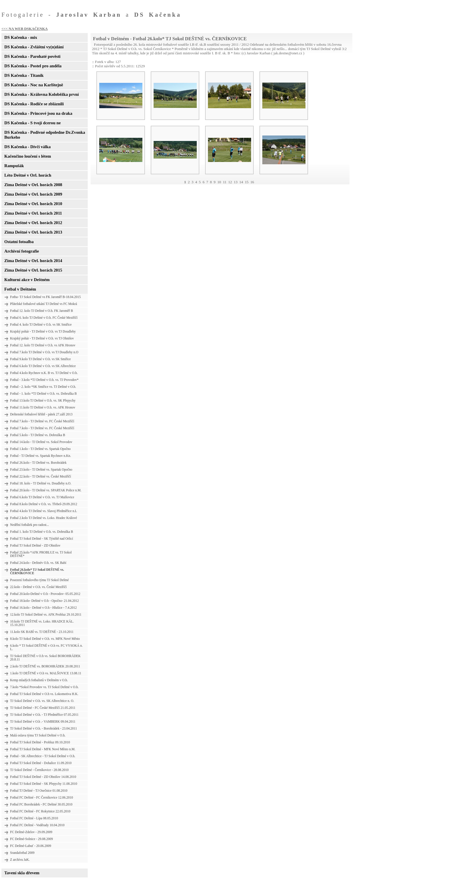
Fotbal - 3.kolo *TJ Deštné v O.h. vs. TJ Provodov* (44, 379)
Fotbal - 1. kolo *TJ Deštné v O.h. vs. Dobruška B (43, 393)
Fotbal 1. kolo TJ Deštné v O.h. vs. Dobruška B (41, 531)
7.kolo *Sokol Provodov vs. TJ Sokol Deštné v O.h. (44, 687)
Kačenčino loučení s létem (27, 156)
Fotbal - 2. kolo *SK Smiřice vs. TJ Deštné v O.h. (43, 386)
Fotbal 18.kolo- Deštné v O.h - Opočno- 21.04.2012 (44, 600)
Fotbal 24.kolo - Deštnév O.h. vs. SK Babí (38, 562)
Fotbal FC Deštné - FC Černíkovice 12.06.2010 (41, 797)
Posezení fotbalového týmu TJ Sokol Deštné (39, 580)
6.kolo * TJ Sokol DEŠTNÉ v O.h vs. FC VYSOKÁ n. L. (46, 647)
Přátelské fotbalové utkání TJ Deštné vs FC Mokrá (43, 304)
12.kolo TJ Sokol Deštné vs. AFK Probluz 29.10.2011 (45, 614)
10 (219, 182)
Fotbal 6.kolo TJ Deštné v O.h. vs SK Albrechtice (43, 366)
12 (230, 182)
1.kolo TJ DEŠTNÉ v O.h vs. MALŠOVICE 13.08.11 (45, 673)
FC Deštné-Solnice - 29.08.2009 (31, 839)
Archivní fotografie (21, 251)
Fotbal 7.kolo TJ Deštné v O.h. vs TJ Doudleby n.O (44, 352)
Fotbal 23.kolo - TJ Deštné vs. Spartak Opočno (41, 469)
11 (224, 182)
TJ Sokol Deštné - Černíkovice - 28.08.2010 (39, 770)
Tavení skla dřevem (21, 873)
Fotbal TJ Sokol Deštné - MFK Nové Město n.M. (42, 749)
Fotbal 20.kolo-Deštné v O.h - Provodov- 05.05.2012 (45, 593)
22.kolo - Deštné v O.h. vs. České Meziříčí (38, 587)
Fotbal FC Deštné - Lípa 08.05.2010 (34, 818)
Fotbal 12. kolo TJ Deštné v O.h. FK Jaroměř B (41, 310)
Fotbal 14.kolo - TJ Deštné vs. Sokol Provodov (41, 442)
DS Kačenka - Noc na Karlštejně (33, 85)
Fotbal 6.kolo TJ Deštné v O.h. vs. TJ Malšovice (42, 497)
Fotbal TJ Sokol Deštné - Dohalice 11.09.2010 (41, 763)
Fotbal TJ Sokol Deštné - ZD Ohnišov (35, 545)
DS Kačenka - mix (20, 37)
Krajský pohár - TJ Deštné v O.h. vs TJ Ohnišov (42, 338)
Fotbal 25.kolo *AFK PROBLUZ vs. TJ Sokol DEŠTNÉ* (41, 554)
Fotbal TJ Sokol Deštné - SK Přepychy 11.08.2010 (43, 783)
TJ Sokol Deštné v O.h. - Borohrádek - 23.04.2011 (43, 728)
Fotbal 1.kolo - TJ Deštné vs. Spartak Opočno (40, 449)
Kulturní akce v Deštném (26, 279)
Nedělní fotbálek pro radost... (29, 524)
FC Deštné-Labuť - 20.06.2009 (30, 846)
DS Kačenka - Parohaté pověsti (32, 56)
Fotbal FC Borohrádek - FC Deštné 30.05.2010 (41, 804)
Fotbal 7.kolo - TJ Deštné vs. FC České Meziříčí (42, 421)
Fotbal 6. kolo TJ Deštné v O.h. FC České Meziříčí (44, 317)
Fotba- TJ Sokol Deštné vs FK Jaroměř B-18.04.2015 (45, 297)
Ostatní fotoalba (19, 241)
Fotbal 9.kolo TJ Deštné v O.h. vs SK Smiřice (40, 359)
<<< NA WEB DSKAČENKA (24, 29)
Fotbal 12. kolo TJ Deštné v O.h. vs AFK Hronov (42, 345)
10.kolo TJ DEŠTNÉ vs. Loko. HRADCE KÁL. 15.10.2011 (42, 623)
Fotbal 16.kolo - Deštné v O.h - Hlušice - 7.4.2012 (43, 607)
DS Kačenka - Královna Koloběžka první (41, 94)
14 (241, 182)
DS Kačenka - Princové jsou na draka (38, 113)
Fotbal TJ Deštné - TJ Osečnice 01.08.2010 (38, 790)
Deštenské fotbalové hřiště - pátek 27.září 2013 (41, 414)
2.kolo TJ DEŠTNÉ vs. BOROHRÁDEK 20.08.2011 (45, 666)
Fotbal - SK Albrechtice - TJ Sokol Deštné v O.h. (42, 756)
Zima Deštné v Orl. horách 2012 (33, 222)
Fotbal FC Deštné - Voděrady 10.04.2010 (37, 825)
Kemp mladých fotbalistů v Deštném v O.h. (39, 680)
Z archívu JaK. (20, 859)
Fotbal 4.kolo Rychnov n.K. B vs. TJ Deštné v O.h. (44, 373)
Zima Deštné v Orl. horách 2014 (33, 260)
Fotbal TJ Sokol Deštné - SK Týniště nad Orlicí (41, 538)
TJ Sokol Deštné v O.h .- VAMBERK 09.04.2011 (42, 721)
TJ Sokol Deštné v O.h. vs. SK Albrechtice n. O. (42, 701)
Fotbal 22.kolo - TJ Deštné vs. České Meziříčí (40, 476)
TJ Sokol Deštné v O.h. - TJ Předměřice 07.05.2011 (44, 714)
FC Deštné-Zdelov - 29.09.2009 (31, 832)
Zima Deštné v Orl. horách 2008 (33, 184)
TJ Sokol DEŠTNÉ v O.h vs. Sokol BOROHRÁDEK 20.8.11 (45, 657)
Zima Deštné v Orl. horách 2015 (33, 270)
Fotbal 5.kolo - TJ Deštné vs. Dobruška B (37, 435)
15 (247, 182)
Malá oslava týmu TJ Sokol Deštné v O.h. (38, 735)
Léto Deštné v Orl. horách (27, 175)
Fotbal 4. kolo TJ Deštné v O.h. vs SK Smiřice (41, 324)
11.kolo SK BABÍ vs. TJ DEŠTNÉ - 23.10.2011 (42, 631)
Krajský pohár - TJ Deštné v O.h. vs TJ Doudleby (43, 331)
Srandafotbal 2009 (22, 852)
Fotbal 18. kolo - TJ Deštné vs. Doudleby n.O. (40, 483)
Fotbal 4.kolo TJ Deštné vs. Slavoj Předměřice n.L (43, 511)
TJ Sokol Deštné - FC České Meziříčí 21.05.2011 (42, 707)
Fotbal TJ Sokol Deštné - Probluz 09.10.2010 (40, 742)
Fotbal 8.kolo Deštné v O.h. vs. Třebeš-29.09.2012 (43, 504)
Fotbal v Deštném (20, 289)
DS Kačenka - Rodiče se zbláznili (34, 104)
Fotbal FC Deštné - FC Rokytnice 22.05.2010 (40, 811)
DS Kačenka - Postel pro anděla (33, 66)
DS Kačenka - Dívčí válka (27, 146)
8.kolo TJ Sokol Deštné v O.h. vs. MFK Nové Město (45, 638)
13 (236, 182)
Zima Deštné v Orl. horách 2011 (33, 213)
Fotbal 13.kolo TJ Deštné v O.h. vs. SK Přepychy (43, 400)
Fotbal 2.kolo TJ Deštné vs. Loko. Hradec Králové (43, 518)
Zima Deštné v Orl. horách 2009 (33, 194)
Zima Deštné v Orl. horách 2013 (33, 232)
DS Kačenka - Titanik (23, 75)
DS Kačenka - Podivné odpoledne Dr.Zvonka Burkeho (44, 135)
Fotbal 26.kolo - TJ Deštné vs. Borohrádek (38, 462)
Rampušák (14, 165)
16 (252, 182)
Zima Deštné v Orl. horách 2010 (33, 203)
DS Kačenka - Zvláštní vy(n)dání (34, 47)
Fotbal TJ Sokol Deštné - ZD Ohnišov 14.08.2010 (43, 776)
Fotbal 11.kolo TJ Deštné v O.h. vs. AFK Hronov (42, 407)
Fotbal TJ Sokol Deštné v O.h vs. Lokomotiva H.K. (44, 694)
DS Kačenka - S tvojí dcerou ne (32, 123)
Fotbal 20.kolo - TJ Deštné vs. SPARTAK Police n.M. (45, 490)
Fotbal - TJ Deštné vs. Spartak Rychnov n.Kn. (40, 455)
